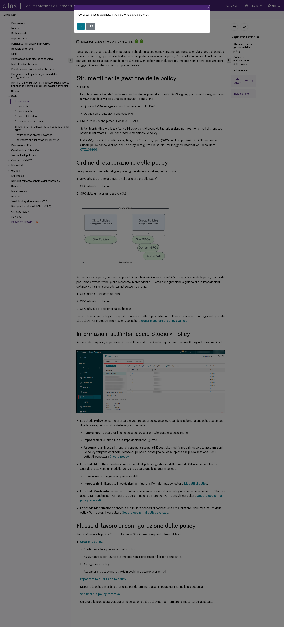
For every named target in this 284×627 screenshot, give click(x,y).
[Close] (208, 7)
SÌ (81, 26)
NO (91, 26)
